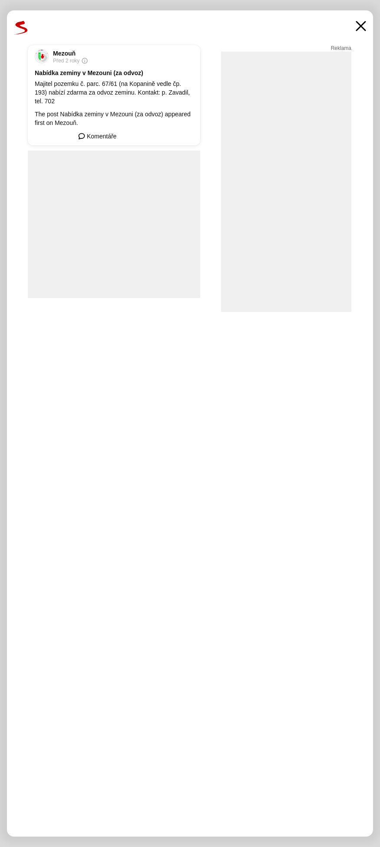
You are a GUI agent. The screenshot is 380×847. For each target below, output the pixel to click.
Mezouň (64, 53)
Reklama (341, 48)
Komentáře (97, 136)
